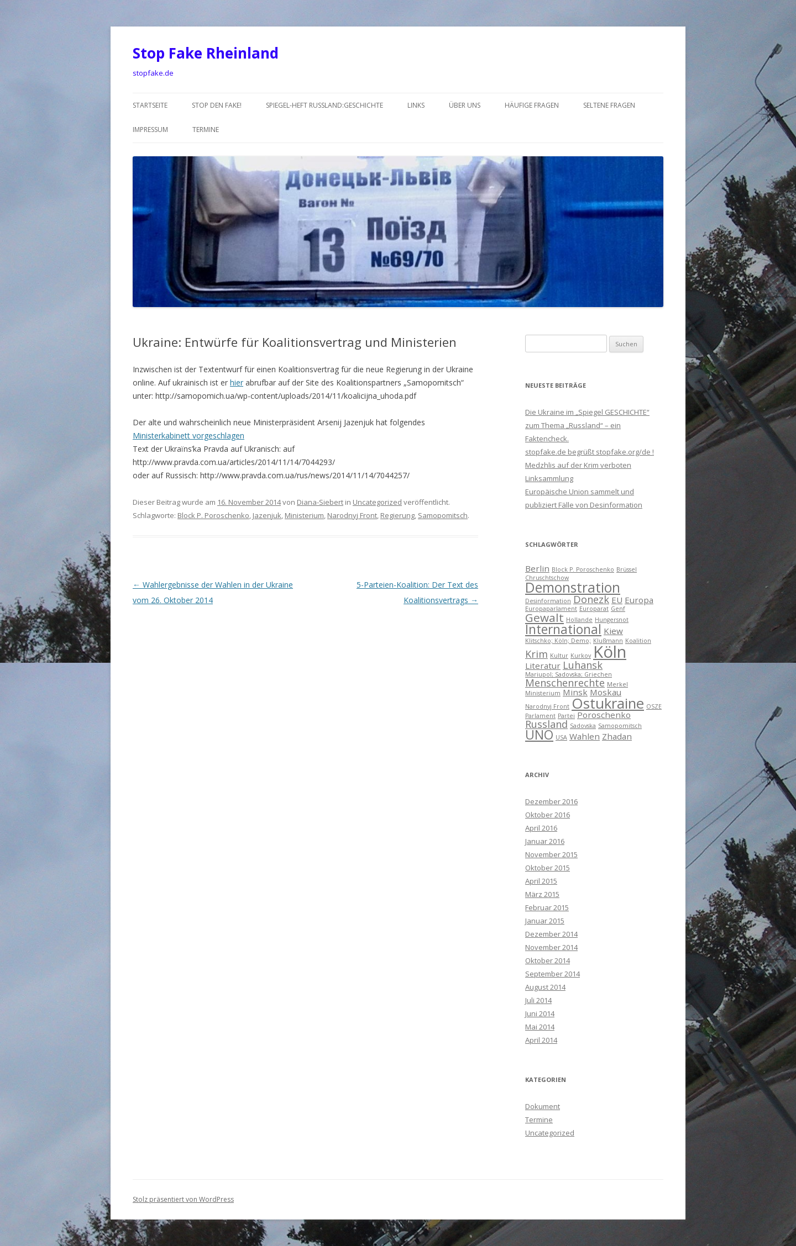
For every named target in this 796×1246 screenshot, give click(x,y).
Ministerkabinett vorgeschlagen (188, 435)
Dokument (542, 1106)
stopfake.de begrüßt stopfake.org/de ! (589, 452)
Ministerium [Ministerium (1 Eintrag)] (543, 693)
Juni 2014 (539, 1013)
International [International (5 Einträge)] (563, 629)
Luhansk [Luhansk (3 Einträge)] (583, 665)
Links (416, 105)
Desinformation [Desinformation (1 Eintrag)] (548, 601)
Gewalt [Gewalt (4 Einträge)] (544, 617)
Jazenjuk (267, 515)
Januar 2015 (544, 921)
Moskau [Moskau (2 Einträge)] (605, 692)
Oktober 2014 (547, 960)
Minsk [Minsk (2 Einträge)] (575, 692)
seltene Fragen (609, 105)
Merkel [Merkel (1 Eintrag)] (617, 684)
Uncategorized (377, 502)
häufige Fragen (532, 105)
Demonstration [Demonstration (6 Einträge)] (572, 587)
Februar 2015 (547, 907)
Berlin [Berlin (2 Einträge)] (537, 568)
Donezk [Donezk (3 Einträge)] (591, 599)
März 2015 (542, 894)
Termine (205, 129)
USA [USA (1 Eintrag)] (561, 737)
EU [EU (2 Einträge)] (616, 599)
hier (236, 382)
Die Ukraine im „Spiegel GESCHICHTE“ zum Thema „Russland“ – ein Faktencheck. (587, 425)
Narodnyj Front (352, 515)
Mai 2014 (539, 1027)
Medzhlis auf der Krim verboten (578, 465)
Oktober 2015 (547, 868)
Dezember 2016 (551, 801)
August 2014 (545, 987)
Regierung (397, 515)
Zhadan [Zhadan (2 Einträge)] (617, 736)
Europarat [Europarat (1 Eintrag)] (594, 609)
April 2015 (541, 881)
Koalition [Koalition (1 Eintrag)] (638, 641)
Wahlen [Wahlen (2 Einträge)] (584, 736)
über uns (464, 105)
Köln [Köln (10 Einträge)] (609, 652)
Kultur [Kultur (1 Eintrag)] (559, 655)
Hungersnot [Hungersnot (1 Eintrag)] (612, 620)
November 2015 (551, 854)
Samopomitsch (443, 515)
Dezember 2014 (551, 934)
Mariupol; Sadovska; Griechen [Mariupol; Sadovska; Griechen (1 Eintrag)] (568, 674)
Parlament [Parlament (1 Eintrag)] (540, 716)
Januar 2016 (544, 841)
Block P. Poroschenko (213, 515)
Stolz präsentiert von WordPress (183, 1199)
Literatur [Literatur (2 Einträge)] (543, 665)
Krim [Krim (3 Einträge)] (536, 654)
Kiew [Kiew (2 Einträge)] (613, 630)
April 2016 (541, 828)
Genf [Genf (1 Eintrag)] (618, 609)
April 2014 (541, 1040)
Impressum (150, 129)
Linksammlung (549, 478)
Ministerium (304, 515)
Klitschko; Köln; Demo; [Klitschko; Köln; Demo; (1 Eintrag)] (558, 641)
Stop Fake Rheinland (206, 53)
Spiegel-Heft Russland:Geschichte (324, 105)
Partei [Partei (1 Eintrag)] (566, 716)
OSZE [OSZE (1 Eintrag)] (654, 706)
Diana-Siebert (320, 502)
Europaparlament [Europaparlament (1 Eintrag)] (551, 609)
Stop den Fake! (217, 105)
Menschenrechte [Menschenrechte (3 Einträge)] (565, 682)
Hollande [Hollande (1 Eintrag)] (579, 620)
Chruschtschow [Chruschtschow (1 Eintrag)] (547, 578)
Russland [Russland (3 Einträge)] (546, 724)
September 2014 (552, 974)
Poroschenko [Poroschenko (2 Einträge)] (604, 714)
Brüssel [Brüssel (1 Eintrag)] (626, 569)
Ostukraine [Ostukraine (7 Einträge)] (608, 703)
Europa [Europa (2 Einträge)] (639, 599)
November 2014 (551, 947)
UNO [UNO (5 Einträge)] (539, 734)
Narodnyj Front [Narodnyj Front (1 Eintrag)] (547, 706)
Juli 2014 (538, 1000)
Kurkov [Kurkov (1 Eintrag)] (580, 655)
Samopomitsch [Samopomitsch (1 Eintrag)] (620, 726)
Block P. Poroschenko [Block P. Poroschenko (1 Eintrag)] (583, 569)
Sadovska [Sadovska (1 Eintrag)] (583, 726)
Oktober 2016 (547, 815)
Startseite (150, 105)
